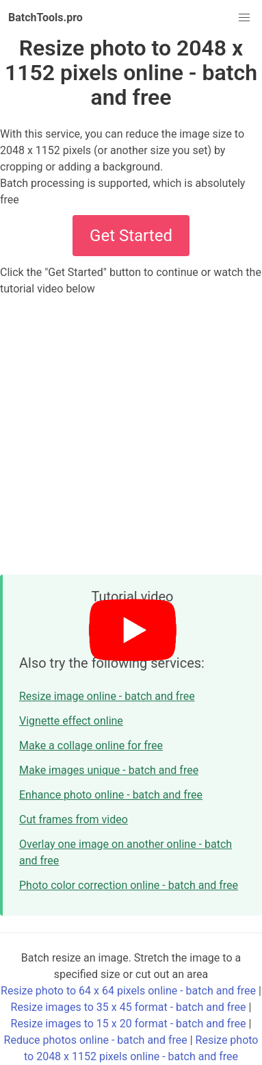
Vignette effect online (71, 720)
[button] (244, 18)
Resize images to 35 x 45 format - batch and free (128, 1007)
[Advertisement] (131, 435)
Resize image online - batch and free (107, 696)
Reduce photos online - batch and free (95, 1040)
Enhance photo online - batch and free (110, 794)
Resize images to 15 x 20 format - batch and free (128, 1023)
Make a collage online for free (91, 745)
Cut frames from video (73, 819)
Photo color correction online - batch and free (128, 885)
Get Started (131, 235)
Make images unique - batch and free (108, 770)
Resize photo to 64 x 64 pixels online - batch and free (128, 990)
